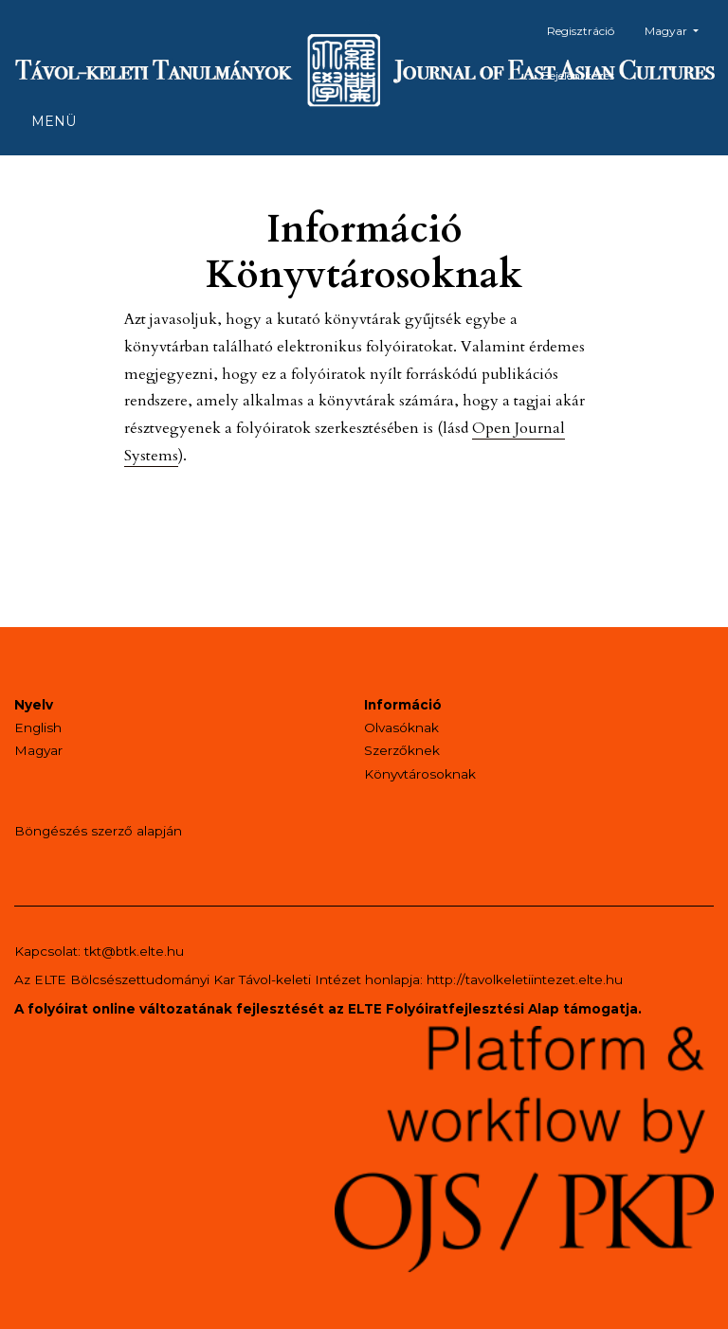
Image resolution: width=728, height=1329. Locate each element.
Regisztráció (580, 31)
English (38, 727)
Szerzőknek (402, 750)
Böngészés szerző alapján (98, 830)
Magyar (679, 29)
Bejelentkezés (577, 75)
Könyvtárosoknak (420, 773)
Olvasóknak (401, 727)
